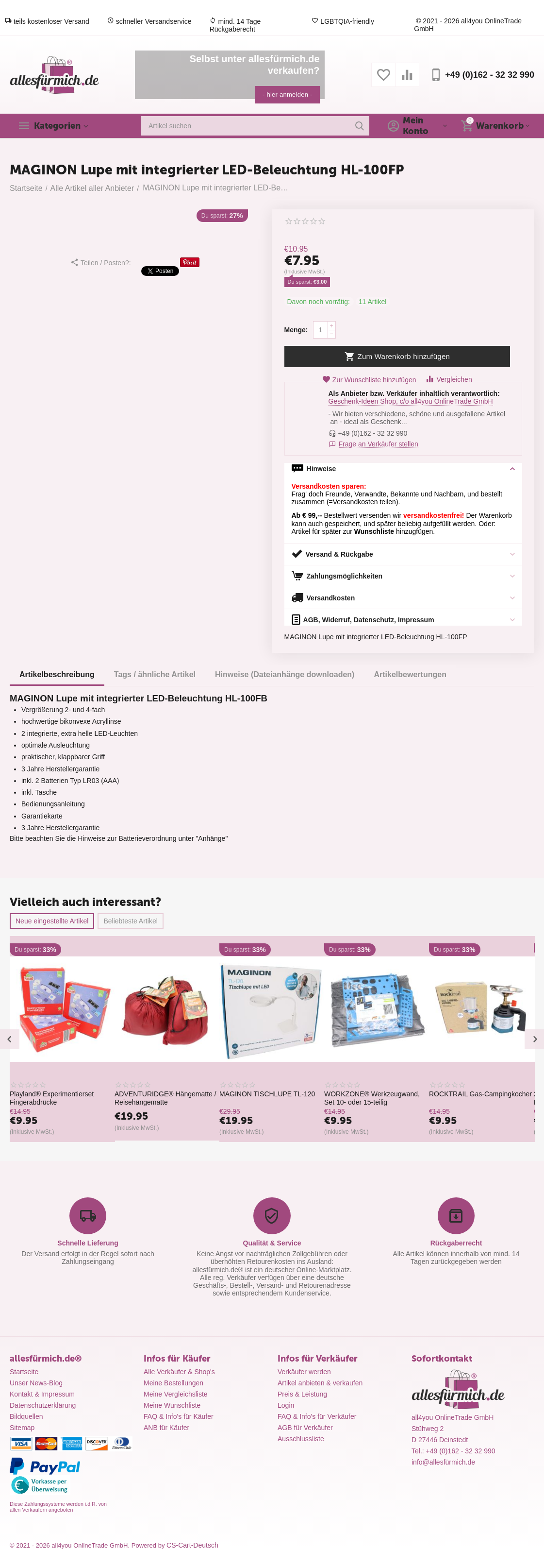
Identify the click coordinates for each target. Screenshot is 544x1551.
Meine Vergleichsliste (176, 1394)
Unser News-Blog (36, 1383)
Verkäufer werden (304, 1372)
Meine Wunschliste (172, 1405)
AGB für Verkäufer (305, 1428)
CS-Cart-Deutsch (192, 1545)
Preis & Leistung (302, 1394)
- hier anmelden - (288, 94)
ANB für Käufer (166, 1428)
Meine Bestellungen (173, 1383)
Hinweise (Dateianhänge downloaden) (284, 674)
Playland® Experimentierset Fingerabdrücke (70, 1098)
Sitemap (22, 1428)
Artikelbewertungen (410, 674)
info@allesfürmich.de (443, 1462)
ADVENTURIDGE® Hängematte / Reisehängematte (184, 1098)
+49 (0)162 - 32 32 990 (489, 75)
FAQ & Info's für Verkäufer (317, 1416)
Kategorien (57, 126)
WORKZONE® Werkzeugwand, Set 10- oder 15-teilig (390, 1098)
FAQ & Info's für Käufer (179, 1416)
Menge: (296, 330)
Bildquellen (26, 1416)
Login (286, 1405)
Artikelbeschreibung (57, 674)
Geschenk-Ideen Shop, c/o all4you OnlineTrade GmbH (411, 401)
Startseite (24, 1372)
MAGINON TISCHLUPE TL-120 (285, 1094)
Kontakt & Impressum (42, 1394)
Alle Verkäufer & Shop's (179, 1372)
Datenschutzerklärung (43, 1405)
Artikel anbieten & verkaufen (320, 1383)
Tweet (160, 272)
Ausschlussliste (301, 1439)
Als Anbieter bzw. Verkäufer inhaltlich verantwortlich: (414, 393)
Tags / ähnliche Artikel (155, 674)
